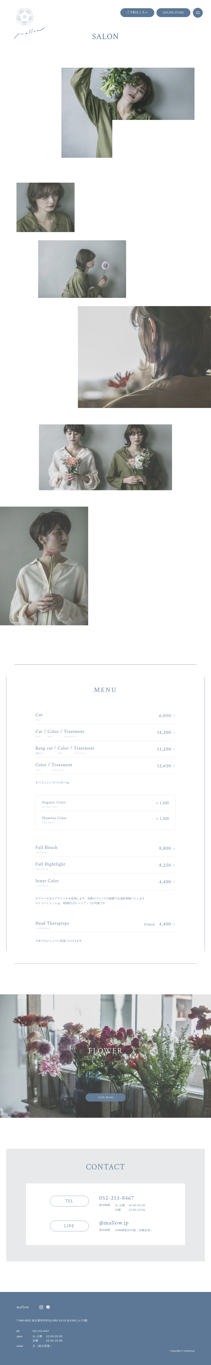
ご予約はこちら (137, 12)
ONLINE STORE (173, 12)
